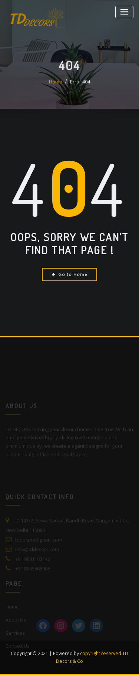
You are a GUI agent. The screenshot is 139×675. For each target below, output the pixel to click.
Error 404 (80, 85)
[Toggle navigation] (124, 12)
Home (55, 85)
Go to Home (69, 274)
